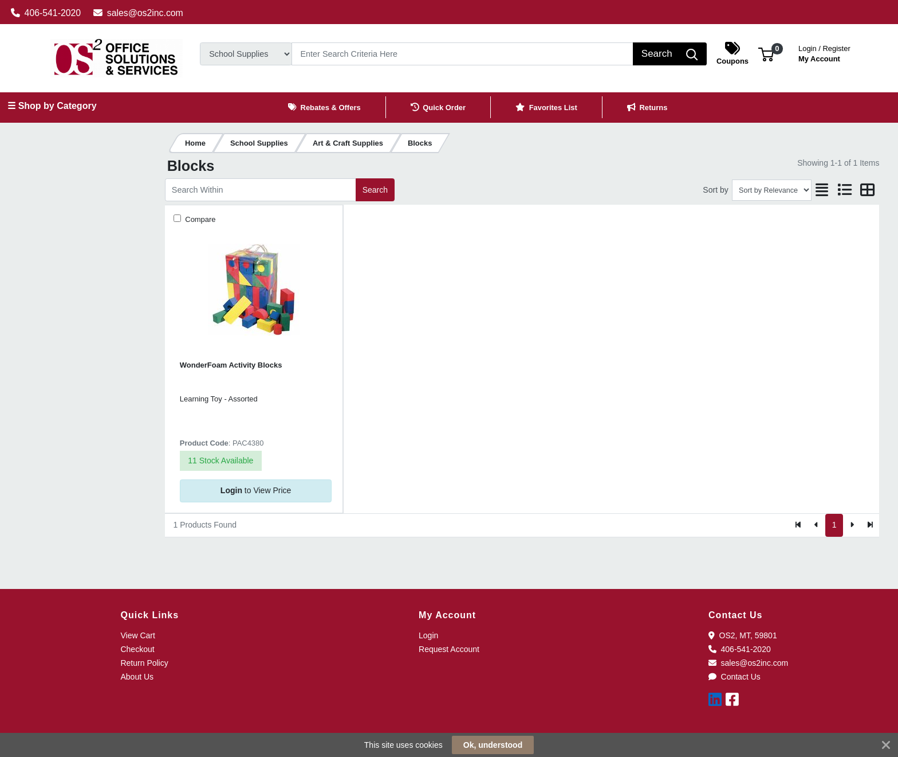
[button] (766, 53)
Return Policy (144, 663)
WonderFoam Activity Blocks (231, 365)
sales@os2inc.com (138, 13)
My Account (824, 52)
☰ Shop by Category (51, 106)
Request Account (449, 649)
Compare (199, 219)
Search (375, 189)
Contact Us (734, 676)
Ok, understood (492, 745)
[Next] (852, 525)
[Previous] (816, 525)
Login (428, 635)
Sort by (715, 189)
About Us (136, 676)
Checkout (137, 649)
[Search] (462, 53)
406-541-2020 (46, 13)
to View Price (255, 490)
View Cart (137, 635)
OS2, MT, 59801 (742, 635)
